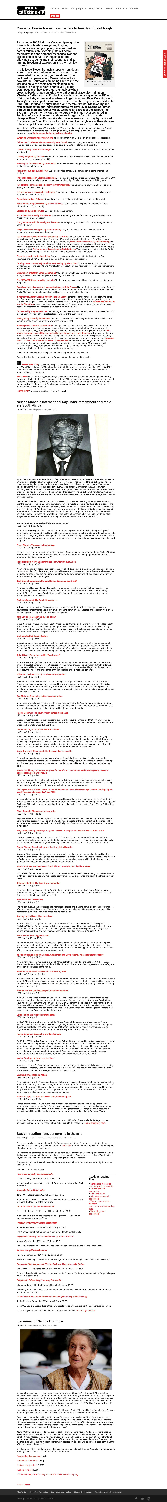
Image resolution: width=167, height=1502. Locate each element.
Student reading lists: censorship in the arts (49, 1134)
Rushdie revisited (25, 1470)
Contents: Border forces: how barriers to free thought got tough (64, 28)
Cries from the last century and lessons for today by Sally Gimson (47, 287)
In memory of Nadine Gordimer (40, 1321)
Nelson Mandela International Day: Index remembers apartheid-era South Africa (64, 403)
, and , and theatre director (65, 103)
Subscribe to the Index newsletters (108, 1492)
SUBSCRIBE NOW (30, 364)
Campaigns (77, 8)
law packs (66, 1145)
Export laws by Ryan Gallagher (31, 199)
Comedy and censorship (101, 1186)
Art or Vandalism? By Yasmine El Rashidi (35, 1206)
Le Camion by (50, 112)
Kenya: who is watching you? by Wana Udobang (39, 229)
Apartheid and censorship (28, 1456)
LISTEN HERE (23, 391)
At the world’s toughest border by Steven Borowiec (40, 203)
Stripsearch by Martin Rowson (30, 211)
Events (109, 8)
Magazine (94, 8)
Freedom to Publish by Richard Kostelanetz (36, 1223)
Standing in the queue (27, 1460)
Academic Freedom (35, 1138)
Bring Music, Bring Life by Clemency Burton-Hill (39, 1280)
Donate (55, 15)
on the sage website (86, 1310)
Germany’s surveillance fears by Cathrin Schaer (54, 249)
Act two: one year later (27, 1465)
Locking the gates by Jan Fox (30, 156)
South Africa (53, 409)
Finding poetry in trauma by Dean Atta (34, 325)
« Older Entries (23, 1484)
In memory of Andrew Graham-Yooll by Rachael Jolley (41, 297)
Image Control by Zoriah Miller (31, 1190)
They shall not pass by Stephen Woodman (36, 178)
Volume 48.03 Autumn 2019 (64, 32)
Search (134, 8)
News (65, 8)
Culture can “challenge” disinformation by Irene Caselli (42, 142)
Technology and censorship (97, 1212)
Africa (30, 409)
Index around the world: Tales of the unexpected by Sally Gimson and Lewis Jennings (64, 331)
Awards (120, 8)
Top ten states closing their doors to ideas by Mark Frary (42, 236)
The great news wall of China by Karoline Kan (38, 222)
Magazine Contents (44, 32)
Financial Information (82, 1492)
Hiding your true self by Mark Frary (32, 171)
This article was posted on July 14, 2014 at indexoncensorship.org (47, 1474)
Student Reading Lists (67, 1138)
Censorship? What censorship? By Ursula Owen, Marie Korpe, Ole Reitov (50, 1264)
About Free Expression (39, 1492)
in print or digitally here (94, 1123)
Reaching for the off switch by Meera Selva (36, 163)
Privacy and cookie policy (61, 1492)
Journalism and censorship (97, 1190)
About (53, 8)
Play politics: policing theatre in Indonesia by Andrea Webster (45, 1236)
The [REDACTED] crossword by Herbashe (36, 280)
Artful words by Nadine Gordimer (32, 1250)
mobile (44, 409)
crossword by (89, 124)
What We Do (21, 1492)
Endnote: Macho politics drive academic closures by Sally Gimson (65, 339)
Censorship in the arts (100, 1184)
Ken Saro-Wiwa (97, 1193)
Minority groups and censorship (99, 1197)
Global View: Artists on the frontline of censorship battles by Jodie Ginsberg (52, 1296)
